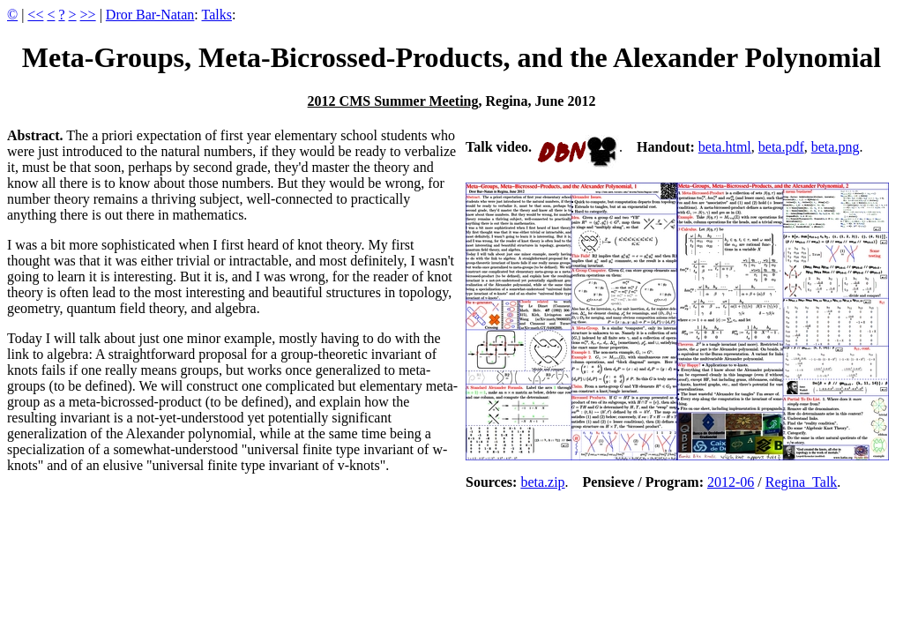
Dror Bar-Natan (150, 14)
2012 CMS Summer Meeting (393, 100)
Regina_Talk (801, 481)
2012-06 (730, 481)
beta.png (835, 146)
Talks (217, 14)
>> (88, 14)
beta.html (724, 146)
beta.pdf (781, 146)
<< (35, 14)
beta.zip (542, 481)
